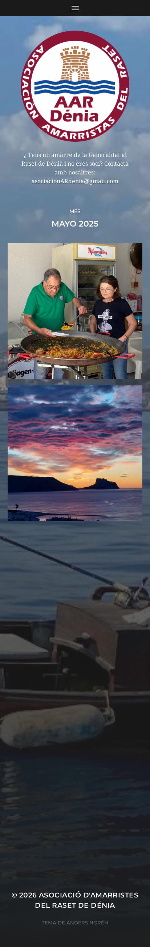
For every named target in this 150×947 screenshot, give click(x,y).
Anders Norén (87, 923)
